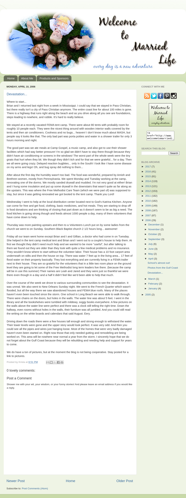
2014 (148, 182)
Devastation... (17, 94)
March (152, 280)
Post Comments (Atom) (35, 488)
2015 (148, 178)
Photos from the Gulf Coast (163, 269)
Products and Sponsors (53, 78)
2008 (148, 212)
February (153, 285)
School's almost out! (159, 264)
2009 (148, 207)
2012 (148, 192)
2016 (148, 173)
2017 (148, 168)
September (154, 240)
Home (11, 78)
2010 (148, 202)
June (151, 250)
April (151, 260)
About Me (27, 78)
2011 (148, 197)
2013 (148, 187)
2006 (148, 222)
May (151, 255)
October (153, 235)
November (154, 231)
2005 (148, 296)
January (153, 290)
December (154, 226)
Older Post (124, 481)
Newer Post (16, 481)
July (150, 245)
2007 (148, 217)
